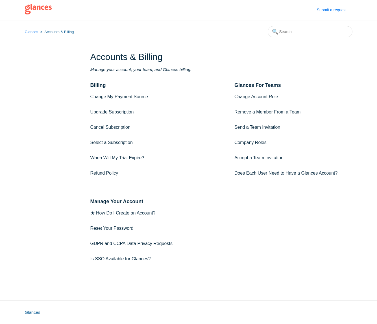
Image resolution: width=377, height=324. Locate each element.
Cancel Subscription (110, 127)
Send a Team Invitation (257, 127)
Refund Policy (104, 173)
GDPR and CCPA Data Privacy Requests (131, 243)
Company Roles (250, 142)
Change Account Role (256, 96)
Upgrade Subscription (112, 112)
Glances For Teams (257, 85)
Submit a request (332, 10)
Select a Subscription (111, 142)
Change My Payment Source (119, 96)
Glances (31, 32)
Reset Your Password (112, 228)
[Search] (310, 31)
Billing (98, 85)
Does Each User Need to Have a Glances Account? (286, 173)
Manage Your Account (116, 201)
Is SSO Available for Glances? (120, 258)
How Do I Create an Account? (126, 213)
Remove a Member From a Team (267, 112)
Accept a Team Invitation (259, 157)
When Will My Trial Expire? (117, 157)
